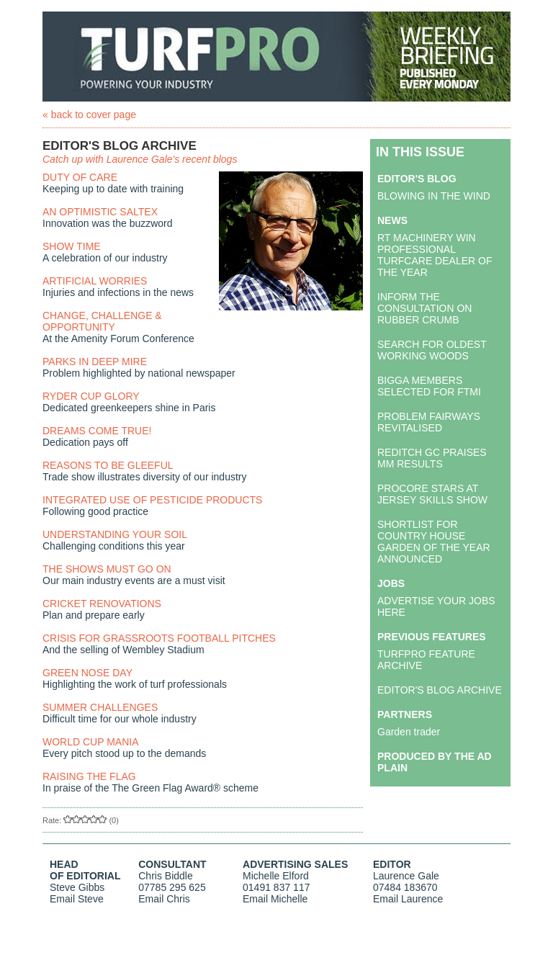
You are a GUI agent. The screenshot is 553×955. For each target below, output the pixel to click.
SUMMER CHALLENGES (100, 707)
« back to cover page (89, 114)
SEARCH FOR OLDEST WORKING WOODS (431, 350)
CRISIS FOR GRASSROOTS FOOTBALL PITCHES (159, 638)
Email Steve (77, 899)
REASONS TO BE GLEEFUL (108, 465)
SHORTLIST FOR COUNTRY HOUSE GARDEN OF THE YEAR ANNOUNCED (433, 542)
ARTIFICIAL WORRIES (94, 281)
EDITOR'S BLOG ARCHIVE (439, 690)
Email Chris (164, 899)
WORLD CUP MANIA (90, 742)
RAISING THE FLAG (89, 776)
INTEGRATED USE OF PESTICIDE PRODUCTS (152, 500)
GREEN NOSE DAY (87, 672)
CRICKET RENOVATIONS (101, 603)
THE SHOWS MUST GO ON (106, 569)
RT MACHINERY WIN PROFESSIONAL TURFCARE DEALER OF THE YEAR (434, 255)
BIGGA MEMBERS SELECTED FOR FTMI (429, 386)
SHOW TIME (71, 246)
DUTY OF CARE (79, 177)
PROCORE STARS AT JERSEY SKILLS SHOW (432, 494)
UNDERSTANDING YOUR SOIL (114, 534)
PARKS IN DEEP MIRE (94, 361)
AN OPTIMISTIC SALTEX (100, 212)
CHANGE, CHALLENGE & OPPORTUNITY (102, 321)
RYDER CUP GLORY (91, 396)
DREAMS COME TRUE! (96, 430)
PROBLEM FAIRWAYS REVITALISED (428, 422)
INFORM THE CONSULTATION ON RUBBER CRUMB (424, 308)
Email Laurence (408, 899)
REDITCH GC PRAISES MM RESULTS (432, 458)
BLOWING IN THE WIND (433, 196)
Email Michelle (275, 899)
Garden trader (408, 731)
